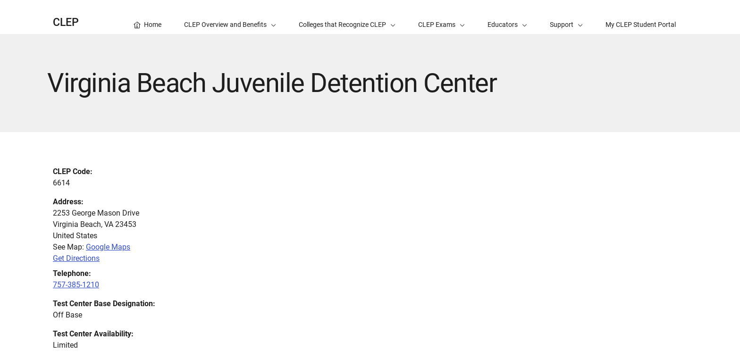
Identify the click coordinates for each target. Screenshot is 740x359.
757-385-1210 (76, 284)
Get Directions (76, 258)
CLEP (66, 22)
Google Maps (108, 246)
